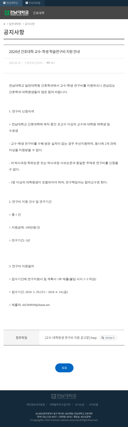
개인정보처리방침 (35, 404)
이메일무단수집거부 (59, 404)
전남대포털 (34, 2)
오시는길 (79, 404)
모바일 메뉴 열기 (122, 13)
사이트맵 (93, 404)
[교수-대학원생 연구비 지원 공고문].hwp (71, 337)
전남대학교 (12, 2)
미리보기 (110, 338)
